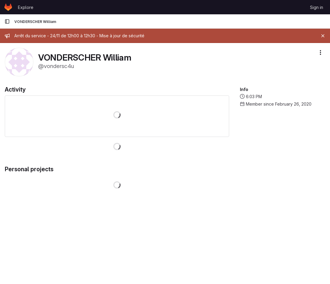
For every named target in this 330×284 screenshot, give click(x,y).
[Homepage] (8, 7)
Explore (25, 7)
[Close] (322, 35)
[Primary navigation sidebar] (7, 21)
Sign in (316, 7)
